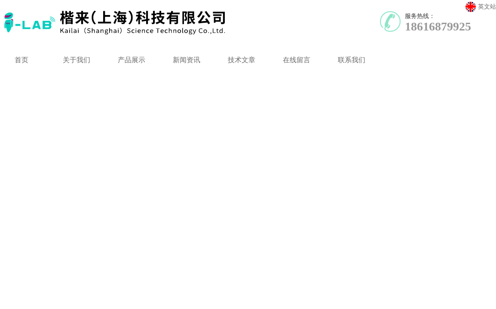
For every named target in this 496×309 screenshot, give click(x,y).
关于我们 (76, 60)
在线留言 (296, 60)
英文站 (480, 7)
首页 (21, 60)
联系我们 (351, 60)
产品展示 (131, 60)
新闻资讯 (186, 60)
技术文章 (241, 60)
